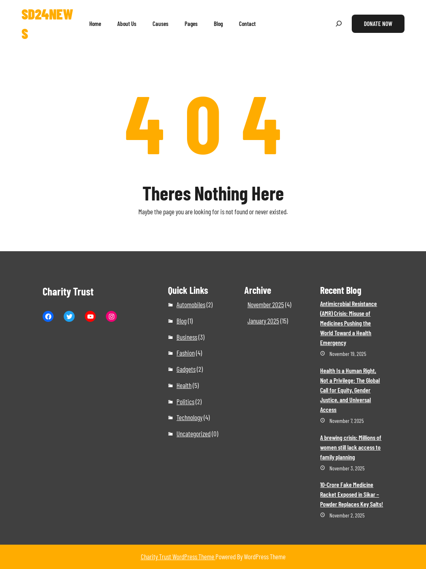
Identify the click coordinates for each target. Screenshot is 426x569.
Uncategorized (193, 433)
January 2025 (263, 321)
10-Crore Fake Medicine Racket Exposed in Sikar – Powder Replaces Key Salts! (351, 494)
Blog (181, 321)
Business (186, 337)
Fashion (185, 353)
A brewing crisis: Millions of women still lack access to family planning (350, 447)
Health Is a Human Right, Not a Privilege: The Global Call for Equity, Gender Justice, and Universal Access (350, 389)
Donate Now (378, 23)
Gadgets (186, 369)
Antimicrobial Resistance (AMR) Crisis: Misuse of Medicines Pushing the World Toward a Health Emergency (348, 323)
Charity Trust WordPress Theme (178, 556)
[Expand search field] (339, 23)
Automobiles (190, 304)
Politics (185, 401)
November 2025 (265, 304)
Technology (189, 417)
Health (183, 385)
